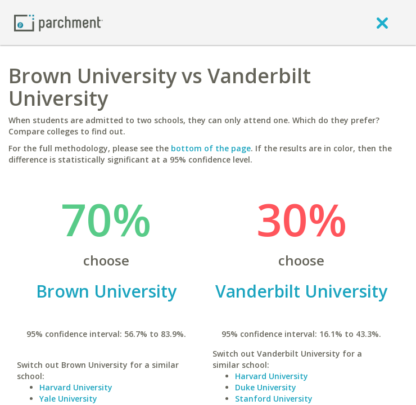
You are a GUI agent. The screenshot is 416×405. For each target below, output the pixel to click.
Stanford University (274, 398)
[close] (382, 22)
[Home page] (58, 22)
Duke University (265, 387)
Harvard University (75, 387)
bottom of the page (211, 148)
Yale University (68, 398)
